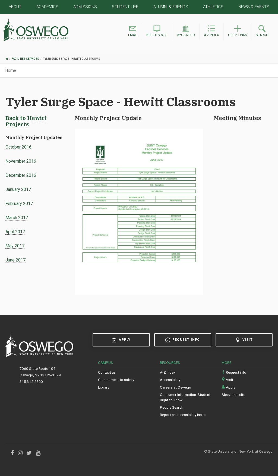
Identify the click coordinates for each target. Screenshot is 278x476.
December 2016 (20, 175)
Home (10, 70)
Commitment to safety (116, 379)
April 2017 (15, 231)
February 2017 (19, 203)
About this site (233, 394)
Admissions (85, 6)
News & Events (253, 6)
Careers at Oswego (175, 387)
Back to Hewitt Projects (26, 121)
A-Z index (167, 372)
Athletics (213, 6)
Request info (182, 340)
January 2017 (18, 189)
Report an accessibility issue (183, 414)
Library (103, 387)
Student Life (125, 6)
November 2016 (20, 161)
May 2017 (14, 245)
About (15, 6)
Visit (244, 340)
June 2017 (15, 260)
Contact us (107, 372)
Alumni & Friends (170, 6)
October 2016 (18, 147)
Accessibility (170, 379)
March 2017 (16, 217)
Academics (47, 6)
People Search (171, 407)
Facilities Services (25, 58)
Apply (121, 340)
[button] (133, 31)
